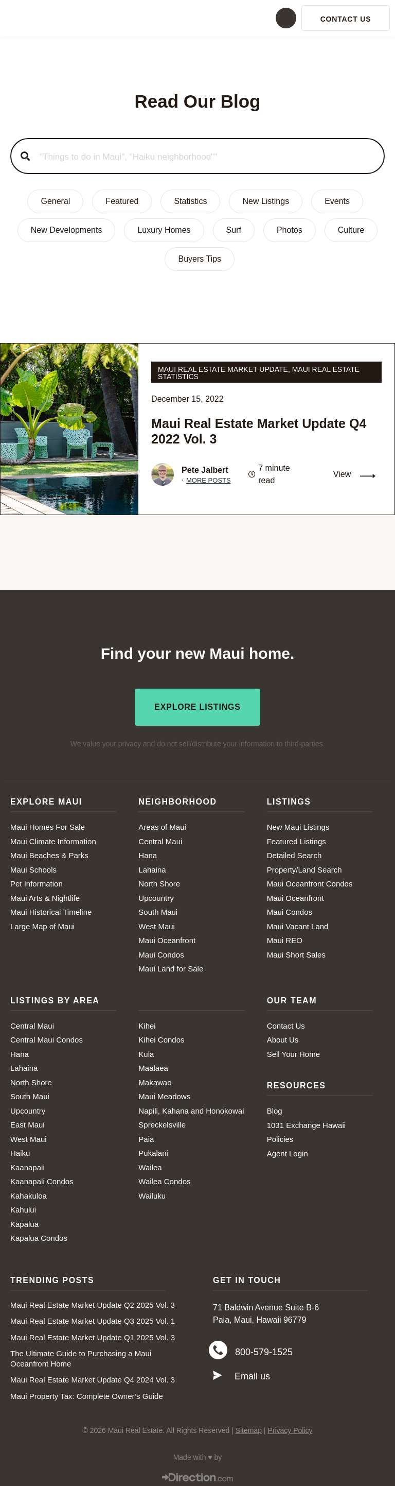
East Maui (27, 1121)
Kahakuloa (28, 1192)
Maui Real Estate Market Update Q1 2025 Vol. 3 (92, 1334)
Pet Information (36, 880)
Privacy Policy (289, 1427)
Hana (147, 852)
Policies (280, 1136)
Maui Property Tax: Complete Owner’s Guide (86, 1393)
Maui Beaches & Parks (49, 852)
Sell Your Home (293, 1051)
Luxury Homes (163, 230)
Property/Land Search (304, 866)
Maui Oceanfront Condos (310, 880)
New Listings (265, 201)
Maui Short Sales (296, 951)
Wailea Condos (164, 1178)
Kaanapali (27, 1164)
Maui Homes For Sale (47, 823)
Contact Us (286, 1022)
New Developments (66, 230)
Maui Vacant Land (298, 923)
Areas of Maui (162, 823)
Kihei (146, 1022)
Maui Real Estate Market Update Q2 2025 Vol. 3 (92, 1301)
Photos (289, 230)
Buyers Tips (199, 258)
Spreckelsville (162, 1121)
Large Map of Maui (42, 923)
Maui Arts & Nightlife (45, 895)
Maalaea (153, 1065)
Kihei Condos (161, 1036)
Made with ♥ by (197, 1454)
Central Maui (160, 838)
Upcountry (155, 895)
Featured (121, 201)
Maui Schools (33, 866)
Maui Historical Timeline (51, 908)
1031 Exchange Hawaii (306, 1122)
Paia (146, 1136)
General (55, 201)
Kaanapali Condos (42, 1178)
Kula (146, 1051)
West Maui (156, 923)
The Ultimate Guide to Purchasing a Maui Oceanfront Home (80, 1355)
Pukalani (153, 1150)
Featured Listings (296, 838)
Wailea (149, 1164)
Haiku (20, 1150)
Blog (274, 1107)
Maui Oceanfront (166, 937)
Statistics (190, 201)
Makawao (154, 1079)
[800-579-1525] (218, 1350)
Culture (351, 230)
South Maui (157, 908)
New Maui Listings (298, 823)
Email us (252, 1376)
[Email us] (217, 1375)
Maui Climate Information (53, 838)
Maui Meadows (164, 1093)
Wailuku (152, 1192)
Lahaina (152, 866)
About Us (283, 1036)
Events (337, 201)
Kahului (23, 1206)
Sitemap (249, 1427)
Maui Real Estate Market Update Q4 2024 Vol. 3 (92, 1376)
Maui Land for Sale (170, 965)
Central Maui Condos (46, 1036)
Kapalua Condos (38, 1235)
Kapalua (24, 1221)
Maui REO (284, 937)
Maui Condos (161, 951)
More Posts (208, 480)
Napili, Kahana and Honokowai (191, 1107)
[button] (197, 18)
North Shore (159, 880)
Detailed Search (294, 852)
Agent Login (287, 1150)
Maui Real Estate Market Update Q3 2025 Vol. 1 (92, 1317)
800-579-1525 (264, 1350)
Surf (233, 230)
